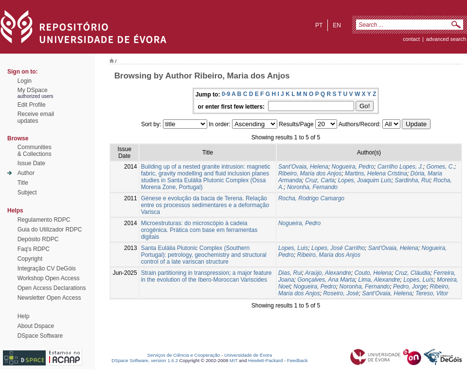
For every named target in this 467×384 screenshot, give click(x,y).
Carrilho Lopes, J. (400, 166)
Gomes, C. (440, 166)
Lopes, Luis (293, 248)
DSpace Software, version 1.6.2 (144, 360)
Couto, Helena (373, 272)
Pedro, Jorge (410, 286)
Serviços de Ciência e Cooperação (183, 355)
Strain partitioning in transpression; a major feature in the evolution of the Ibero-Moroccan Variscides (206, 276)
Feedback (297, 360)
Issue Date (31, 163)
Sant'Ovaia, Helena (303, 166)
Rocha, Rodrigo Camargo (311, 198)
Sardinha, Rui (412, 180)
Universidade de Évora (248, 355)
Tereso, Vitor (431, 293)
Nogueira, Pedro (353, 166)
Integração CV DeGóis (47, 268)
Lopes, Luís (418, 279)
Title (23, 182)
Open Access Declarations (52, 288)
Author (26, 173)
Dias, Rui (290, 272)
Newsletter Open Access (49, 297)
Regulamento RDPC (44, 219)
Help (24, 316)
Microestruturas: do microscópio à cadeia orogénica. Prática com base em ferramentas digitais (199, 230)
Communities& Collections (35, 150)
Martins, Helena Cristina (376, 173)
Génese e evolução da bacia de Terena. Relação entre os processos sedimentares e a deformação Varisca (205, 205)
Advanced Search (446, 39)
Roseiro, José (341, 293)
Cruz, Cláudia (413, 272)
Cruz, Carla (320, 180)
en (337, 25)
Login (25, 80)
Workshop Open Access (49, 278)
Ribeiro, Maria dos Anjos (309, 173)
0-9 (226, 94)
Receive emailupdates (36, 117)
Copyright (30, 258)
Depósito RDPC (38, 239)
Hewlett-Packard (265, 360)
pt (319, 25)
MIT (234, 360)
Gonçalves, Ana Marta (326, 279)
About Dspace (36, 326)
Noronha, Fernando (312, 187)
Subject (27, 192)
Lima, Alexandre (379, 279)
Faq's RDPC (34, 249)
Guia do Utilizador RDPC (50, 229)
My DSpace (33, 90)
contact (411, 39)
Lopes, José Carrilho (338, 248)
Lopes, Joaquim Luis (365, 180)
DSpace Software (40, 335)
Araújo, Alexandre (328, 272)
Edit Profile (32, 104)
